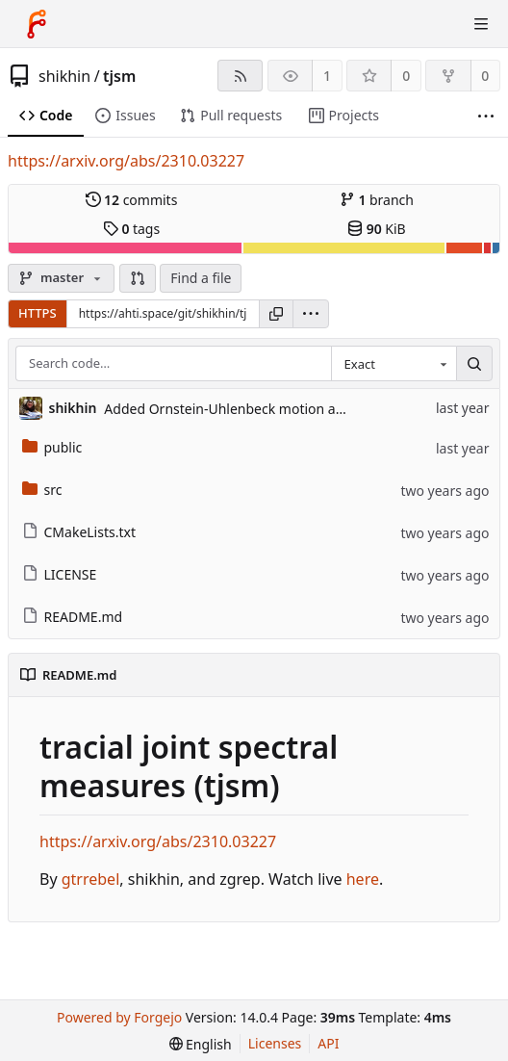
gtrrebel (91, 879)
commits (132, 200)
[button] (137, 278)
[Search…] (474, 364)
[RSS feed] (240, 75)
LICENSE (59, 574)
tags (131, 229)
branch (377, 200)
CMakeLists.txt (79, 532)
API (328, 1043)
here (362, 879)
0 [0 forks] (485, 75)
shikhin (64, 76)
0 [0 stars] (406, 75)
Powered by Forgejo (119, 1017)
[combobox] (393, 364)
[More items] (485, 116)
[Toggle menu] (481, 24)
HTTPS (37, 313)
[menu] (310, 313)
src (42, 489)
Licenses (275, 1043)
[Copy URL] (276, 313)
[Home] (37, 24)
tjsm (119, 76)
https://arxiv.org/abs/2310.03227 (126, 160)
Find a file (200, 278)
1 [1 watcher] (327, 75)
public (52, 447)
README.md (72, 617)
